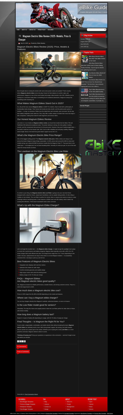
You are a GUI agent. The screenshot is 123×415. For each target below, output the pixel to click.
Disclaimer (50, 29)
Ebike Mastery (41, 43)
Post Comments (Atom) (31, 394)
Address (47, 404)
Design (46, 409)
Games (91, 404)
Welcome (69, 401)
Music (91, 406)
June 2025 (83, 46)
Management (70, 406)
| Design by (49, 413)
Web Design (110, 413)
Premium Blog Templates (100, 413)
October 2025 (84, 39)
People (69, 404)
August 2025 (84, 41)
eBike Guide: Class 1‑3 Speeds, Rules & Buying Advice (23, 413)
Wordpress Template (26, 406)
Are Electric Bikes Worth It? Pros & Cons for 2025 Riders (97, 75)
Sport (90, 401)
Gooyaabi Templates (69, 413)
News (68, 409)
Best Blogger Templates (26, 401)
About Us (24, 29)
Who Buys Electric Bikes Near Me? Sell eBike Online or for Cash (97, 59)
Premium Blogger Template (27, 404)
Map (46, 401)
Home (18, 29)
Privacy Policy (41, 29)
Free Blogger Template (26, 409)
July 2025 (83, 44)
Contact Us (32, 29)
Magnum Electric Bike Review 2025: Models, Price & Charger (44, 37)
